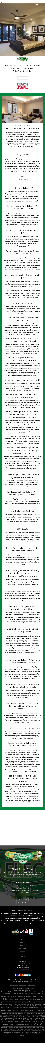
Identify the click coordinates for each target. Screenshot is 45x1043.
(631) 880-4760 (22, 985)
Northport (41, 1019)
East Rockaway (18, 1001)
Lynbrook (2, 1015)
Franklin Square (4, 1004)
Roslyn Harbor (23, 1027)
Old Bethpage (40, 1021)
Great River (40, 1005)
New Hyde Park (15, 1018)
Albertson (3, 991)
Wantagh (38, 1032)
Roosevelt (40, 1026)
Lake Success (36, 1012)
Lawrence (4, 1013)
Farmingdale (12, 1002)
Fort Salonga (30, 1002)
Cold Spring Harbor (5, 998)
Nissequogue (23, 1018)
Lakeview (42, 1012)
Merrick (13, 1016)
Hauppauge (31, 1007)
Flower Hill (24, 1002)
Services (22, 942)
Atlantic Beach (21, 991)
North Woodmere (15, 1021)
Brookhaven (41, 995)
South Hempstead (35, 1030)
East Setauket (25, 1001)
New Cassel (9, 1018)
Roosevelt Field (4, 1027)
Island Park (28, 1010)
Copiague (18, 998)
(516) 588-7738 (31, 985)
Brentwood (28, 995)
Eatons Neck (40, 1001)
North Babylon (30, 1018)
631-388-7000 (22, 78)
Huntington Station (11, 1010)
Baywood (19, 993)
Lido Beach (14, 1013)
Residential (22, 945)
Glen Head (41, 1004)
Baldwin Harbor (38, 991)
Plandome (3, 1024)
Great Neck (14, 1005)
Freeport (36, 1002)
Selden (37, 1029)
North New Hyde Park (33, 1019)
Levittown (9, 1013)
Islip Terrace (37, 1010)
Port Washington (18, 1026)
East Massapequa (20, 999)
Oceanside (34, 1021)
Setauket (42, 1029)
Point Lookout (9, 1026)
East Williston (33, 1001)
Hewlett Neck (25, 1009)
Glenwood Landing (6, 1005)
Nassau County (18, 990)
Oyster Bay (19, 1023)
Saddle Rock (38, 1027)
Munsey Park (35, 1016)
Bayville (14, 993)
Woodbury (41, 1033)
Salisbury (6, 1029)
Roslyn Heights (31, 1027)
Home (22, 940)
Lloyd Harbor (27, 1013)
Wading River (32, 1032)
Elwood (6, 1002)
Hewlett (3, 1009)
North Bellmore (38, 1018)
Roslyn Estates (16, 1027)
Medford (5, 1016)
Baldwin (32, 991)
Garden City (11, 1004)
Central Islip (41, 996)
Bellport (7, 995)
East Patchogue (10, 1001)
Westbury (29, 1033)
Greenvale (8, 1007)
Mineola (29, 1016)
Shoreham (3, 1030)
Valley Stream (25, 1032)
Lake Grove (20, 1012)
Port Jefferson (33, 1024)
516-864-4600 (22, 75)
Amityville (8, 991)
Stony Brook (8, 1032)
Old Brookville (5, 1023)
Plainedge (39, 1023)
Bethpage (12, 995)
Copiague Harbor (25, 998)
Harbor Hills (19, 1007)
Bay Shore (5, 993)
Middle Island (19, 1016)
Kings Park (8, 1012)
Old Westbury (13, 1023)
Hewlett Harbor (18, 1009)
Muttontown (42, 1016)
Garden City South (28, 1004)
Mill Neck (25, 1016)
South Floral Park (26, 1030)
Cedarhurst (15, 996)
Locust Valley (34, 1013)
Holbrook (36, 1009)
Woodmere (22, 1035)
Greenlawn (3, 1007)
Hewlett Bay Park (9, 1009)
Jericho (42, 1010)
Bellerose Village (41, 993)
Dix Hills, (4, 999)
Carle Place (9, 996)
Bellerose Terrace (31, 993)
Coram (32, 998)
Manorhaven (28, 1015)
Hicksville (31, 1009)
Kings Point (14, 1012)
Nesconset (2, 1018)
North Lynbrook (7, 1019)
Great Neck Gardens (32, 1005)
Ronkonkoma (34, 1026)
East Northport (36, 999)
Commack (12, 998)
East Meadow (29, 999)
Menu (1, 2)
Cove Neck (36, 998)
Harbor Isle (25, 1007)
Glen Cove (36, 1004)
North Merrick (24, 1019)
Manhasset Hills (20, 1015)
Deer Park (42, 998)
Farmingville (18, 1002)
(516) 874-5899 (14, 985)
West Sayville (23, 1033)
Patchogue (34, 1023)
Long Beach (40, 1013)
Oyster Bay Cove (27, 1023)
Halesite (14, 1007)
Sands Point (12, 1029)
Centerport (35, 996)
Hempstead (37, 1007)
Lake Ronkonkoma (28, 1012)
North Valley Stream (6, 1021)
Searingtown (32, 1029)
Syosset (14, 1032)
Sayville (18, 1029)
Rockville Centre (26, 1026)
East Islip (13, 999)
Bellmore (3, 995)
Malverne (7, 1015)
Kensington (3, 1012)
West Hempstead (9, 1033)
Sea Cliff (22, 1029)
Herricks (43, 1007)
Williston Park (35, 1033)
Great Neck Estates (22, 1005)
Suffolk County (27, 990)
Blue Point (17, 995)
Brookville (3, 996)
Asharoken (14, 991)
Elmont (2, 1002)
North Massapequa (16, 1019)
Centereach (28, 996)
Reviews (22, 951)
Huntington (3, 1010)
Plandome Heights (10, 1024)
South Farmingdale (17, 1030)
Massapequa (34, 1015)
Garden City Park (19, 1004)
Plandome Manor (20, 1024)
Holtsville (41, 1009)
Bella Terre (24, 993)
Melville (9, 1016)
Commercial (22, 948)
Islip (32, 1010)
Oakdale (22, 1021)
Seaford (27, 1029)
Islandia (23, 1010)
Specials (22, 954)
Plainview (26, 1024)
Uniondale (18, 1032)
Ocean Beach (28, 1021)
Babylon (27, 991)
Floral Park (41, 1002)
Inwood (19, 1010)
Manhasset (13, 1015)
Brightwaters (34, 995)
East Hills (8, 999)
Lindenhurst (20, 1013)
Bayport (10, 993)
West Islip (16, 1033)
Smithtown (9, 1030)
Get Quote (22, 957)
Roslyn (10, 1027)
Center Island (21, 996)
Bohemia (23, 995)
